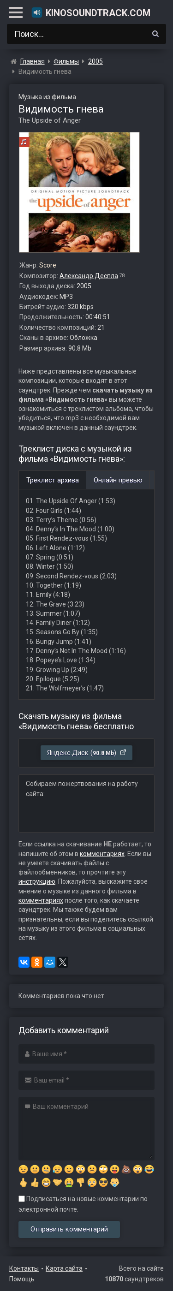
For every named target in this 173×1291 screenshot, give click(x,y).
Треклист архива (52, 480)
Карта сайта (64, 1268)
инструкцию (36, 881)
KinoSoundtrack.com (90, 12)
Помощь (22, 1279)
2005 (84, 286)
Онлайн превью (118, 480)
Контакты (24, 1268)
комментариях (102, 853)
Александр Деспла (89, 276)
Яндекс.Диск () (87, 753)
